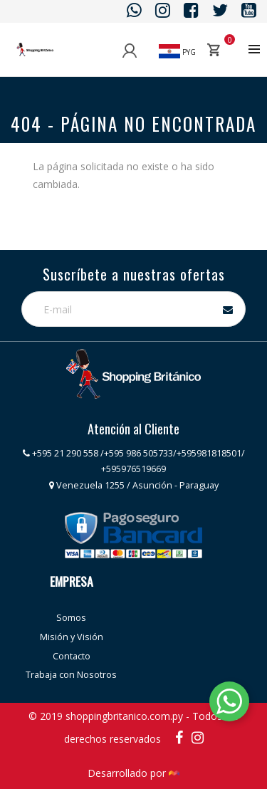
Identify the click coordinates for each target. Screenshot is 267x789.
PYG (177, 52)
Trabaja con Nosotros (71, 675)
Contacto (71, 656)
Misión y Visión (71, 637)
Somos (71, 618)
